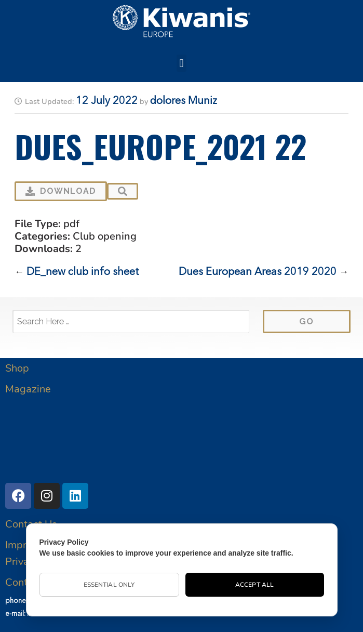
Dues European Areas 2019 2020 (258, 272)
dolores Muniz (183, 101)
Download (60, 191)
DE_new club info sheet (82, 272)
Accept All (254, 585)
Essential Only (109, 585)
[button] (181, 63)
